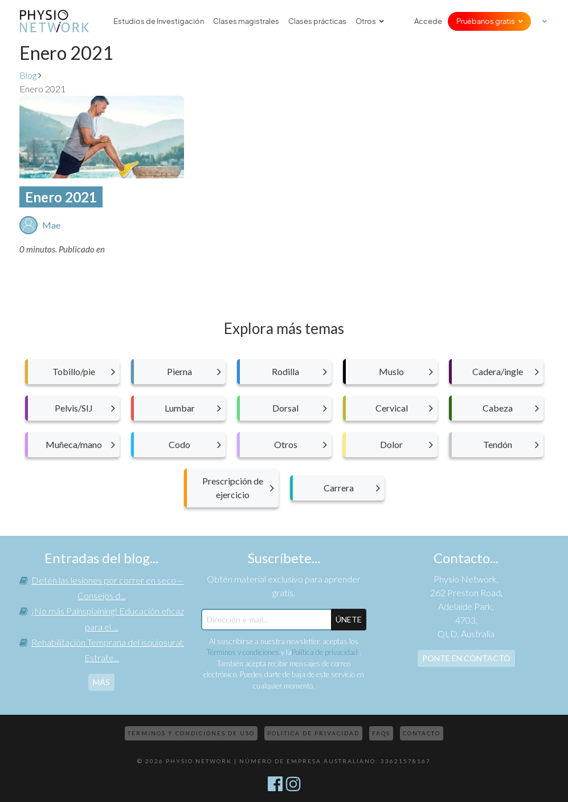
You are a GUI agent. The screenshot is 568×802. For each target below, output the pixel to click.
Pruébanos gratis (485, 21)
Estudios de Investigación (158, 21)
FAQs (381, 733)
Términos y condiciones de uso (191, 733)
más (101, 682)
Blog (27, 75)
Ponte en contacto (466, 658)
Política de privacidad (325, 652)
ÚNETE (349, 619)
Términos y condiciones (243, 652)
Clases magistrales (246, 21)
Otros (365, 21)
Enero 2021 (61, 197)
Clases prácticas (317, 21)
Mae (51, 224)
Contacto (421, 733)
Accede (428, 21)
